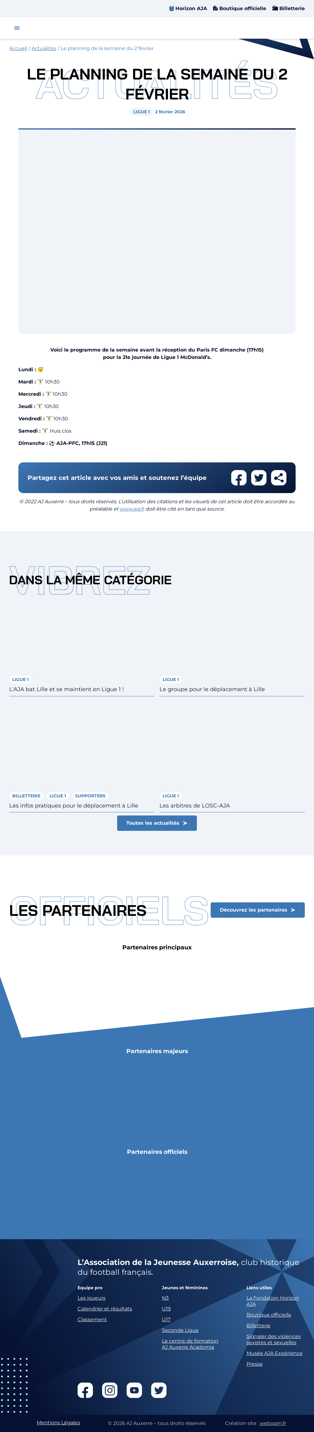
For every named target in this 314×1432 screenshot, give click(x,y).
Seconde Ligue (180, 1330)
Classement (92, 1319)
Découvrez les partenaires (253, 910)
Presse (255, 1364)
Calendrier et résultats (105, 1309)
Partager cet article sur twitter (258, 477)
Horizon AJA (191, 8)
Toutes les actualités (152, 823)
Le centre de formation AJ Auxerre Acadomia (190, 1344)
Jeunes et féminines (185, 1287)
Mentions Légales (58, 1423)
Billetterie (291, 8)
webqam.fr (273, 1423)
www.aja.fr (132, 509)
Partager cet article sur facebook (239, 477)
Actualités (44, 48)
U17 (166, 1319)
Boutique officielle (242, 8)
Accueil (18, 48)
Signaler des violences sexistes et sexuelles (274, 1339)
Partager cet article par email (278, 477)
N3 (165, 1298)
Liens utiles (259, 1287)
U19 (166, 1309)
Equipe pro (90, 1287)
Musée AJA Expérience (275, 1353)
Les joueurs (91, 1298)
